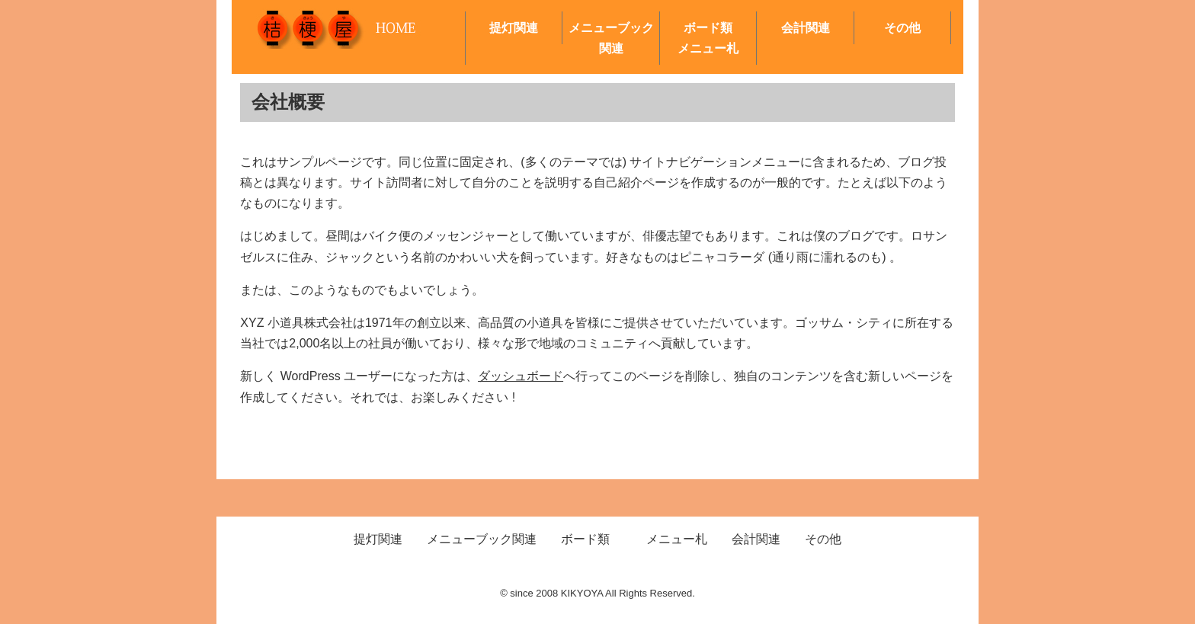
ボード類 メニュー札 (717, 38)
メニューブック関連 (611, 38)
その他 (902, 27)
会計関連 (805, 27)
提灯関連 (513, 27)
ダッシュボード (520, 376)
